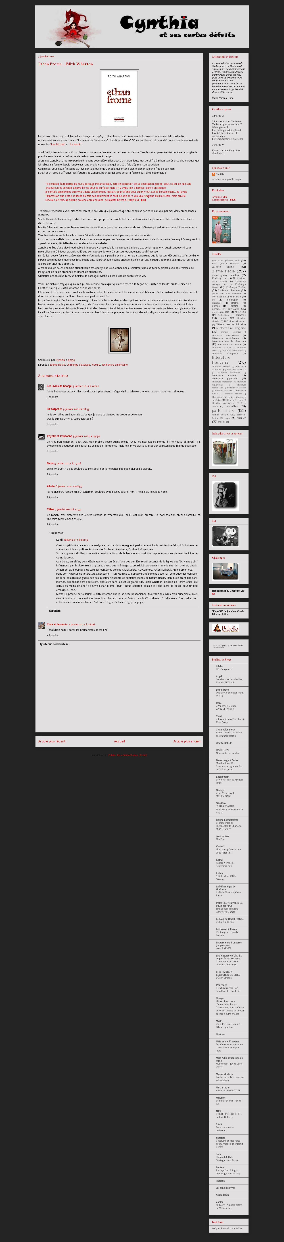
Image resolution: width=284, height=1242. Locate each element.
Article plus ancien (187, 741)
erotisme (216, 312)
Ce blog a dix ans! (225, 922)
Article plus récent (52, 741)
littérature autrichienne (225, 338)
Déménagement (224, 669)
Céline (50, 509)
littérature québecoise (236, 388)
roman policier (220, 414)
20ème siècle (57, 364)
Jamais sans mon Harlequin (226, 293)
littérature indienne (221, 366)
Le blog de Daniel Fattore (230, 919)
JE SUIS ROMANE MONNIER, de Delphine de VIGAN (229, 809)
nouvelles (232, 406)
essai (226, 311)
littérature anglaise (233, 328)
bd (213, 299)
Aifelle (51, 486)
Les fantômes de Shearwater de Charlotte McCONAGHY (228, 826)
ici (241, 138)
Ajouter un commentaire (54, 644)
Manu (50, 463)
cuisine (234, 305)
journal (223, 317)
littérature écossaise (234, 400)
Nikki (218, 1110)
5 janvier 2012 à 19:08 (68, 463)
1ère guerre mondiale (225, 263)
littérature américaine (115, 364)
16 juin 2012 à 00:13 (76, 539)
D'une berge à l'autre (227, 760)
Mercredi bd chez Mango (226, 296)
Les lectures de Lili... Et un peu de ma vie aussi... (229, 957)
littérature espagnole (225, 353)
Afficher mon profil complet (227, 179)
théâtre (221, 422)
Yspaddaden (222, 1194)
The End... (221, 839)
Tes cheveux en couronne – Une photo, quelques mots (229, 1047)
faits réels (240, 311)
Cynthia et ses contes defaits (232, 646)
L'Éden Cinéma (224, 977)
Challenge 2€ (220, 278)
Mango (220, 998)
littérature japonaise (224, 378)
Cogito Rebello (224, 743)
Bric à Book (222, 689)
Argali (219, 676)
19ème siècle (233, 260)
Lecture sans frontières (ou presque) (229, 944)
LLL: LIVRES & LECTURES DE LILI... (228, 973)
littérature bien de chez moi (229, 341)
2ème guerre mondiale (225, 275)
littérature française (221, 360)
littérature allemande (235, 321)
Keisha (219, 873)
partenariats (223, 410)
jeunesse (241, 314)
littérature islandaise (236, 370)
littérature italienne (224, 375)
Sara (218, 1154)
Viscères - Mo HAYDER (228, 1090)
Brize (219, 702)
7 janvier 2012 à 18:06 (82, 624)
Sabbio (219, 1124)
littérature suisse (221, 397)
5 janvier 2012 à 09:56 (86, 436)
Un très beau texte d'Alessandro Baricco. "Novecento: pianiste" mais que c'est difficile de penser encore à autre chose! (230, 1007)
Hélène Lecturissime (227, 819)
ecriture (216, 308)
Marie (219, 1021)
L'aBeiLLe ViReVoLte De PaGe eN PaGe (229, 904)
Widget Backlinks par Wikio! (227, 1228)
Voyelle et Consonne (59, 436)
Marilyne (220, 1034)
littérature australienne (225, 335)
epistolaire (233, 308)
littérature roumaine (223, 391)
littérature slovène (233, 394)
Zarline (219, 1201)
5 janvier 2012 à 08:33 (76, 409)
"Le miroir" (76, 144)
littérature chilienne (221, 347)
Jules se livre (222, 836)
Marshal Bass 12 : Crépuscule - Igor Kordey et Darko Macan (229, 766)
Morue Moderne (224, 1074)
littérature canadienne (229, 344)
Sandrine (220, 1137)
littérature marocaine (222, 382)
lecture (95, 364)
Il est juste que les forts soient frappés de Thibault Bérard (229, 1143)
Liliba (225, 614)
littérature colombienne (233, 350)
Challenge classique (78, 364)
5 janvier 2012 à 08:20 (86, 386)
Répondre (52, 397)
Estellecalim (222, 776)
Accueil (119, 741)
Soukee (220, 1167)
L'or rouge (221, 985)
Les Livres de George (59, 386)
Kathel (219, 859)
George (220, 790)
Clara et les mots (57, 624)
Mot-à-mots (222, 1087)
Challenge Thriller (236, 287)
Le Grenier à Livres (226, 929)
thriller (241, 418)
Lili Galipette (54, 409)
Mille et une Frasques (227, 1041)
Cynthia (220, 174)
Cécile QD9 (222, 750)
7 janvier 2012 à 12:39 (68, 509)
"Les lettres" (57, 144)
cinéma (235, 302)
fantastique (223, 315)
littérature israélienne (229, 373)
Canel (219, 716)
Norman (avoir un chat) (228, 753)
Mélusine (220, 1097)
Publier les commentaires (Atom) (127, 755)
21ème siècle (223, 271)
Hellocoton (220, 648)
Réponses (57, 533)
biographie (233, 299)
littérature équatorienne (223, 403)
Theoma (220, 1180)
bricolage (217, 303)
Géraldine (221, 803)
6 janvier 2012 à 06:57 (69, 486)
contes (216, 305)
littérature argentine (231, 332)
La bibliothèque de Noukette (225, 888)
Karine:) (220, 846)
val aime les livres (225, 1187)
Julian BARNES (223, 948)
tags (227, 418)
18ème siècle (217, 261)
